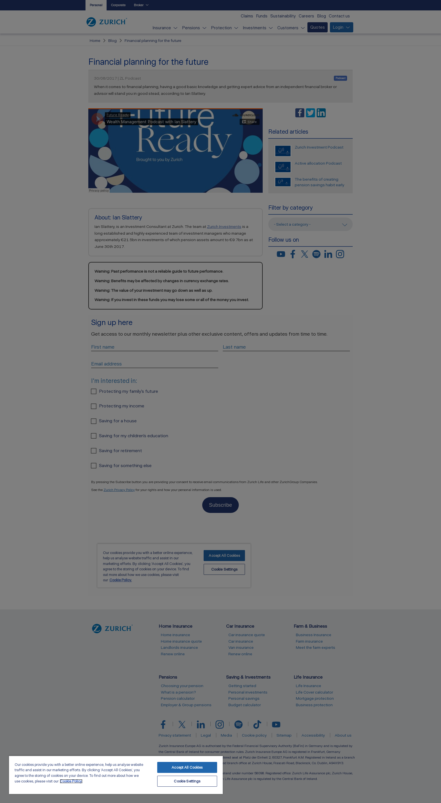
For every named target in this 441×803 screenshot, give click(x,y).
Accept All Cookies (187, 767)
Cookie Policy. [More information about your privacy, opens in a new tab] (71, 781)
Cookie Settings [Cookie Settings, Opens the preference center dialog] (187, 781)
